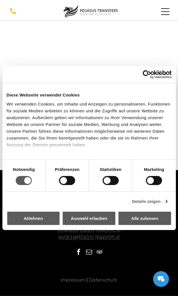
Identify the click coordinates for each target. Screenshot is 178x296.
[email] (89, 253)
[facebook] (78, 253)
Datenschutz (103, 279)
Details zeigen (146, 201)
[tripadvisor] (99, 253)
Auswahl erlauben (89, 218)
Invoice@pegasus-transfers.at (89, 237)
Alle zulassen (144, 218)
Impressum (73, 279)
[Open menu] (165, 11)
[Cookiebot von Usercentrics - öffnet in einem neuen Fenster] (146, 74)
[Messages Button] (161, 279)
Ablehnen (33, 218)
